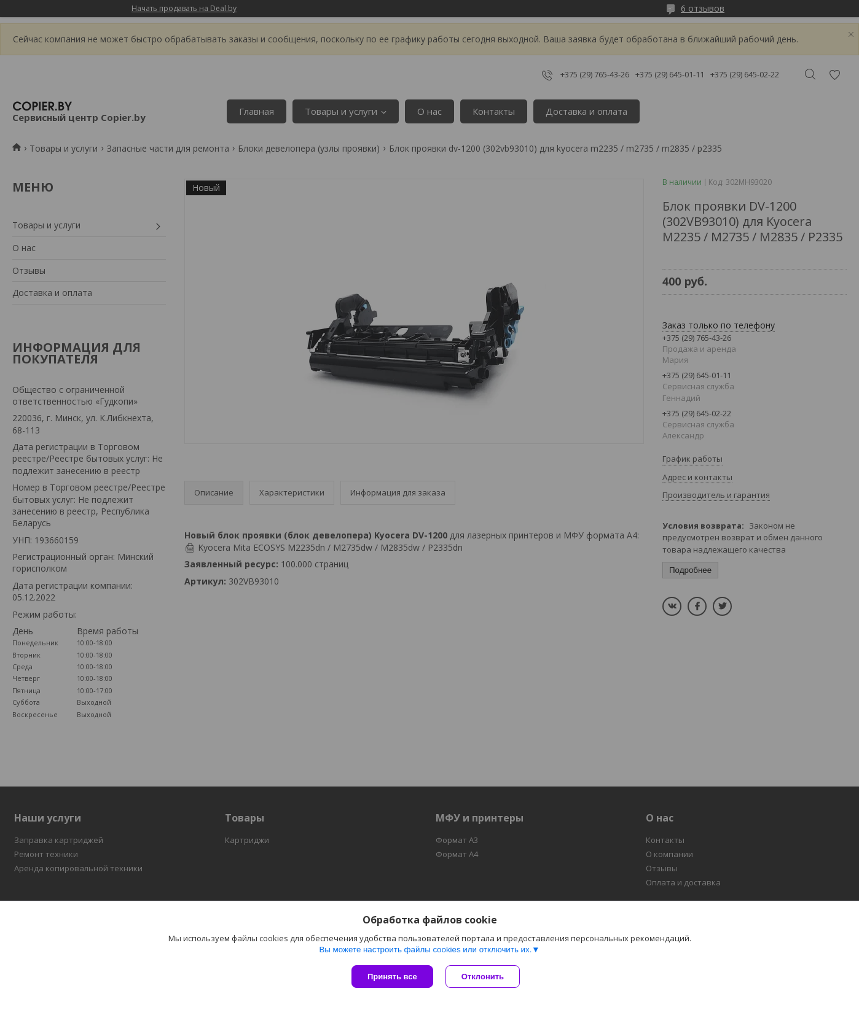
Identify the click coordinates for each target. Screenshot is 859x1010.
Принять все (392, 976)
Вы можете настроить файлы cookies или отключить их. (425, 949)
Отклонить (482, 976)
